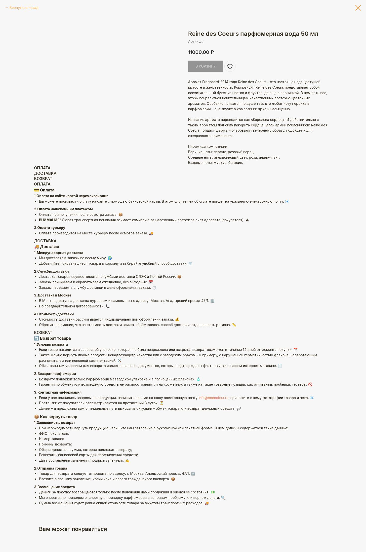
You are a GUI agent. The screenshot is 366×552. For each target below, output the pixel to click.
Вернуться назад (24, 7)
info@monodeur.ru (213, 398)
